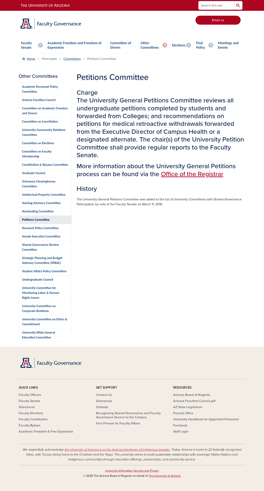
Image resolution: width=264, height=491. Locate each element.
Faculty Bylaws (29, 425)
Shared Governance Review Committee (40, 247)
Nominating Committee (38, 211)
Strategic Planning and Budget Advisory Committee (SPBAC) (42, 260)
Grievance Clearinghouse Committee (38, 183)
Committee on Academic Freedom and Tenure (45, 110)
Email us (218, 20)
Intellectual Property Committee (43, 195)
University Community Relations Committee (43, 132)
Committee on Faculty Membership (37, 153)
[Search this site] (216, 5)
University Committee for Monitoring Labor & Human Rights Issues (40, 293)
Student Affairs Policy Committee (44, 271)
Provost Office (183, 413)
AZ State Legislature (187, 407)
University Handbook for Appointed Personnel (206, 419)
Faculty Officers (30, 395)
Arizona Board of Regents (191, 395)
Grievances (27, 407)
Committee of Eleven (120, 45)
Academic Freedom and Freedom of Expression (75, 45)
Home (31, 59)
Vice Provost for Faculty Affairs (118, 423)
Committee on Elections (38, 143)
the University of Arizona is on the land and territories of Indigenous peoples (117, 450)
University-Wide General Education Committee (38, 335)
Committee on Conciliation (40, 121)
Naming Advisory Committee (41, 203)
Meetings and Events (228, 45)
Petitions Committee (36, 220)
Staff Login (180, 431)
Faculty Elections (31, 413)
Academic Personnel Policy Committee (40, 89)
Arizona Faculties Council (38, 100)
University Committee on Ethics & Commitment (44, 321)
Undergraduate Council (37, 279)
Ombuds (102, 407)
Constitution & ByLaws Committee (45, 165)
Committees (72, 59)
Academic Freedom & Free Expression (46, 431)
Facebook (180, 425)
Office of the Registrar (192, 174)
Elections (179, 45)
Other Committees (150, 45)
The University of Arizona (164, 476)
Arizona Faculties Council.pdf (194, 401)
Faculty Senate (26, 45)
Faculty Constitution (33, 419)
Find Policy (200, 45)
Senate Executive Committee (41, 236)
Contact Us (104, 395)
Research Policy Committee (40, 228)
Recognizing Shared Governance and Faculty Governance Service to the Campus (128, 415)
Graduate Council (33, 173)
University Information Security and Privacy (132, 470)
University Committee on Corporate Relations (39, 308)
